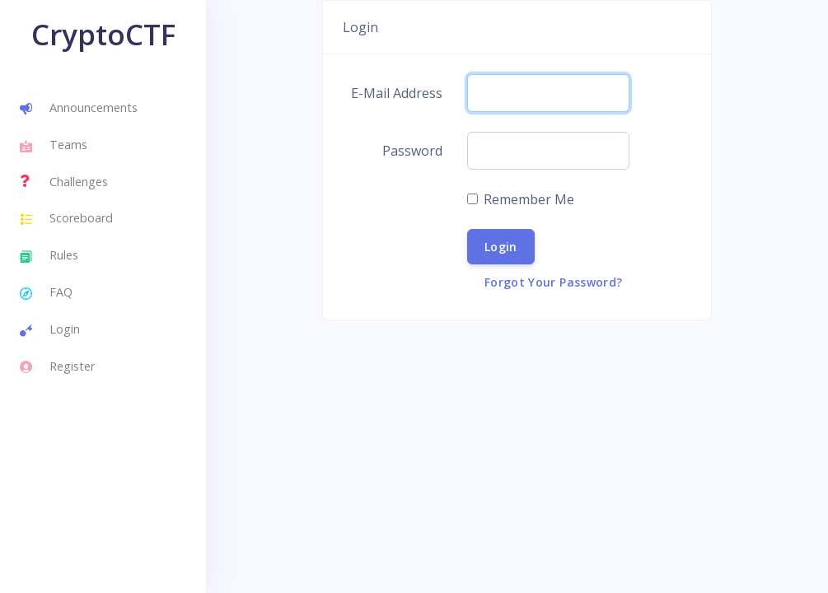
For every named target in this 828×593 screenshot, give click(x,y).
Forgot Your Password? (553, 282)
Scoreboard (66, 220)
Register (57, 367)
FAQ (46, 294)
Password (412, 151)
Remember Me (529, 199)
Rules (49, 257)
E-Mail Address (396, 93)
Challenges (64, 181)
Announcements (79, 109)
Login (50, 331)
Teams (53, 146)
